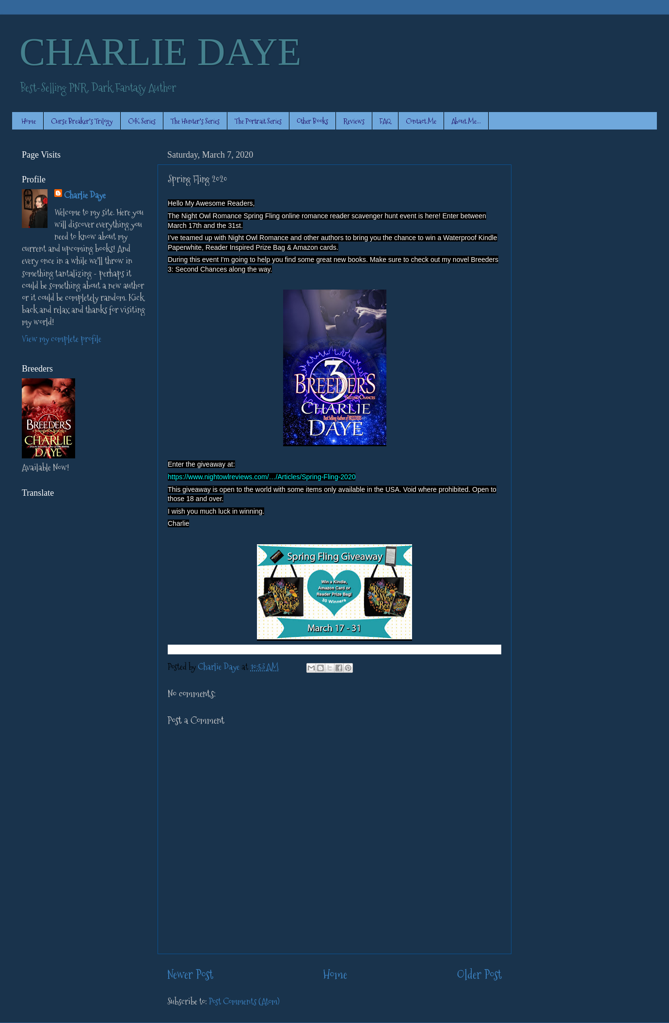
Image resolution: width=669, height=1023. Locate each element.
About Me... (466, 121)
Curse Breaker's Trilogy (82, 121)
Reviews (354, 121)
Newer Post (190, 974)
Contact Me (421, 121)
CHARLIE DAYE (160, 52)
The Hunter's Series (195, 121)
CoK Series (142, 121)
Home (28, 121)
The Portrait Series (258, 121)
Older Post (479, 974)
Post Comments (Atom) (244, 1001)
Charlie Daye (85, 195)
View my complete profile (61, 339)
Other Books (312, 121)
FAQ (385, 121)
